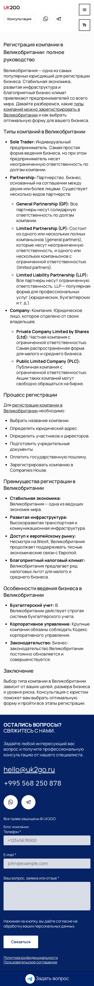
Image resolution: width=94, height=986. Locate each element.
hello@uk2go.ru (29, 769)
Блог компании (16, 826)
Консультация (19, 18)
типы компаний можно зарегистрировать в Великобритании (44, 109)
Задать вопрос (47, 979)
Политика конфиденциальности (31, 957)
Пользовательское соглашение (30, 962)
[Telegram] (58, 19)
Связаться (21, 941)
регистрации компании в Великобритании (33, 407)
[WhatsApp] (45, 19)
